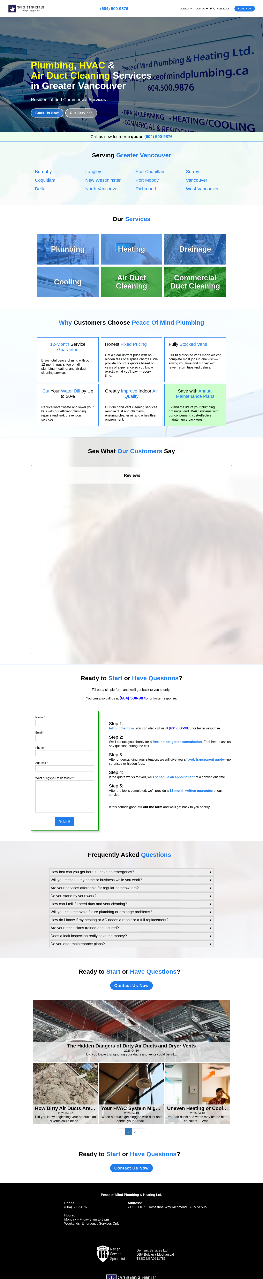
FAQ (212, 8)
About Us (201, 8)
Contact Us (223, 8)
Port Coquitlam (151, 171)
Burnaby (43, 171)
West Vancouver (202, 188)
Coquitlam (45, 180)
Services (186, 8)
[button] (131, 872)
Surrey (192, 171)
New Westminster (103, 180)
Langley (93, 171)
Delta (40, 188)
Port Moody (147, 180)
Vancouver (196, 180)
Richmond (146, 188)
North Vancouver (102, 188)
